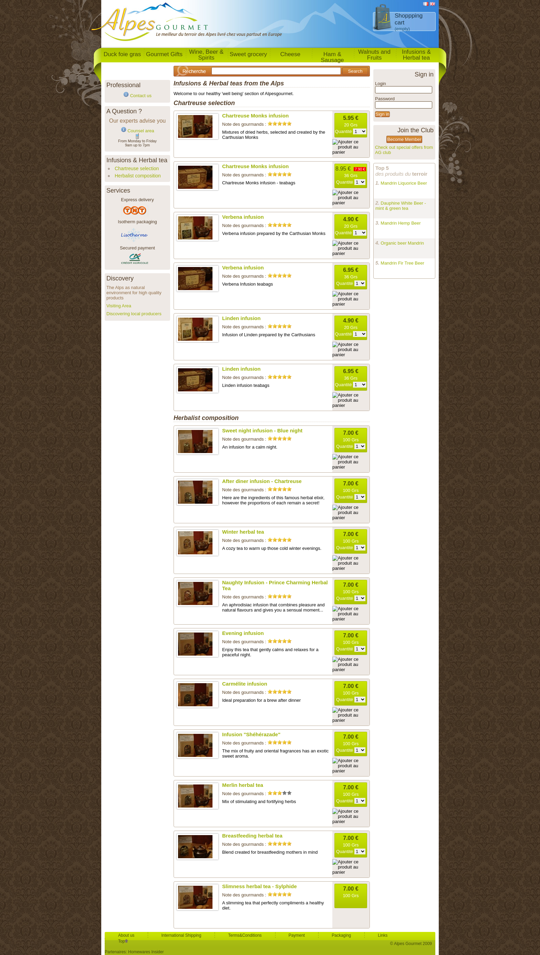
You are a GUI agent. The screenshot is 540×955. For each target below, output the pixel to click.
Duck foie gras (122, 54)
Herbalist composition (138, 175)
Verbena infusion (243, 217)
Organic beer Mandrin (402, 243)
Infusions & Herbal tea (416, 55)
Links (382, 935)
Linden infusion (241, 318)
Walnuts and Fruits (374, 55)
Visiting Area (118, 305)
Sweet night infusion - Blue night (262, 430)
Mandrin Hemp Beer (400, 223)
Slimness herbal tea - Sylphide (259, 886)
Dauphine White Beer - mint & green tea (400, 206)
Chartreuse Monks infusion (255, 116)
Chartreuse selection (137, 168)
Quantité (351, 131)
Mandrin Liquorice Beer (404, 183)
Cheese (290, 54)
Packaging (341, 935)
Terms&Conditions (244, 935)
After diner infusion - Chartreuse (262, 481)
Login (380, 83)
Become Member (404, 139)
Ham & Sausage (332, 56)
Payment (297, 935)
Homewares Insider (146, 951)
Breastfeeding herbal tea (252, 836)
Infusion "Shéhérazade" (251, 734)
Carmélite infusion (244, 684)
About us (126, 935)
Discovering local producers (134, 313)
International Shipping (181, 935)
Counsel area (140, 130)
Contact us (141, 95)
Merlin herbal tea (242, 785)
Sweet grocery (248, 54)
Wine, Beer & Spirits (206, 55)
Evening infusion (243, 633)
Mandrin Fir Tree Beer (402, 263)
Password (385, 98)
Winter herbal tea (243, 532)
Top (123, 941)
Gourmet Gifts (164, 54)
